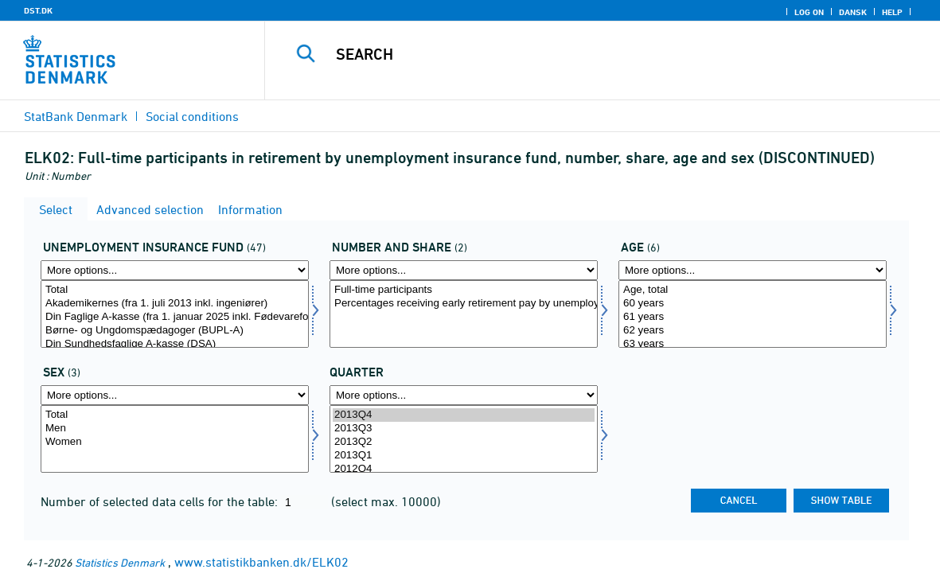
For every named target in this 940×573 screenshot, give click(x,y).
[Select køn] (175, 439)
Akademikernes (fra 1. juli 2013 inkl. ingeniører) (175, 303)
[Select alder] (752, 314)
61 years (752, 317)
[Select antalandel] (464, 314)
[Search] (596, 54)
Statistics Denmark (120, 562)
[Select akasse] (175, 314)
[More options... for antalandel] (464, 270)
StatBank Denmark (75, 116)
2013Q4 (464, 415)
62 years (752, 330)
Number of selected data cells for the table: (161, 501)
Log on (809, 12)
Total (175, 290)
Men (175, 428)
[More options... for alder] (752, 270)
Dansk (853, 12)
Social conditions (192, 116)
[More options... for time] (464, 395)
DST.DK (38, 10)
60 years (752, 303)
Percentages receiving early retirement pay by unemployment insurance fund (464, 303)
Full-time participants (464, 290)
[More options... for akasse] (175, 270)
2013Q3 (464, 428)
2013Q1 (464, 455)
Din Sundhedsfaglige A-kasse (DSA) (175, 344)
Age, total (752, 290)
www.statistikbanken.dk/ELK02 (261, 562)
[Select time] (464, 439)
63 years (752, 344)
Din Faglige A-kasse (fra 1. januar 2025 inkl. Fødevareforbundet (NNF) (175, 317)
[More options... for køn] (175, 395)
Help (892, 12)
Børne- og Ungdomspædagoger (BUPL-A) (175, 330)
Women (175, 442)
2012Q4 (464, 469)
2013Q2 (464, 442)
